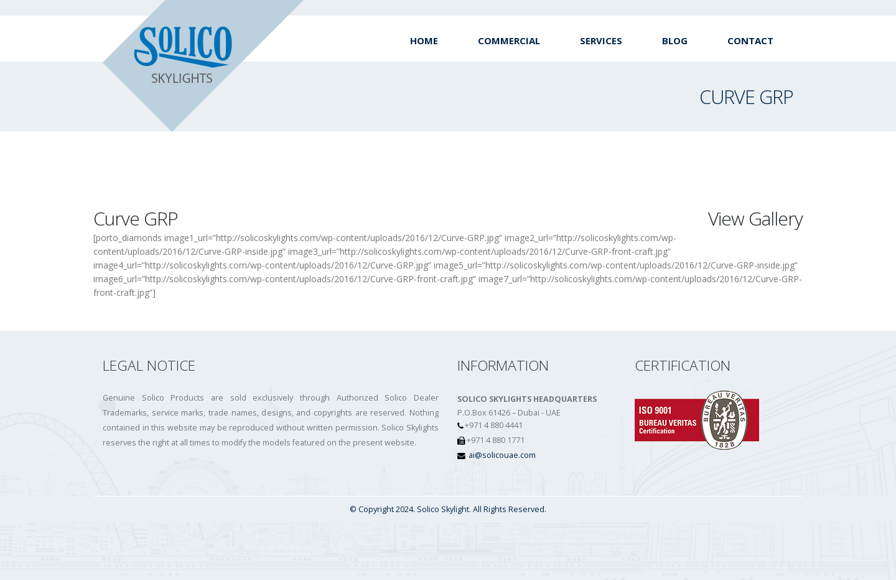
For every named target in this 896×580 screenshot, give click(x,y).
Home (424, 40)
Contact (750, 40)
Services (601, 40)
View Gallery (755, 218)
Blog (675, 40)
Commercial (509, 40)
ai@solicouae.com (502, 455)
